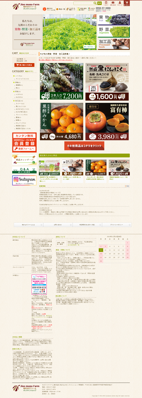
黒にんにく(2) (21, 106)
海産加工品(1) (21, 126)
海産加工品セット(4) (23, 128)
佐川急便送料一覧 (74, 245)
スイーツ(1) (20, 103)
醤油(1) (18, 117)
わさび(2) (19, 97)
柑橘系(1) (19, 85)
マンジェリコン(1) (22, 79)
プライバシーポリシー (116, 224)
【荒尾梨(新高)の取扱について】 (50, 192)
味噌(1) (18, 120)
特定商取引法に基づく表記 (87, 224)
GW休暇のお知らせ (45, 210)
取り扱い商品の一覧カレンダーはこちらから (56, 60)
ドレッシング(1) (21, 114)
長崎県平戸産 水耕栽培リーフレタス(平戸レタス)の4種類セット (49, 179)
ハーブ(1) (18, 76)
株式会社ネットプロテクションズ (42, 316)
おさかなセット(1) (22, 109)
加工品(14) (19, 101)
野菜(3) (18, 91)
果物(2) (18, 82)
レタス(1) (19, 94)
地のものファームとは (28, 224)
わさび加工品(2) (21, 112)
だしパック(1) (21, 123)
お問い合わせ (57, 224)
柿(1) (18, 88)
